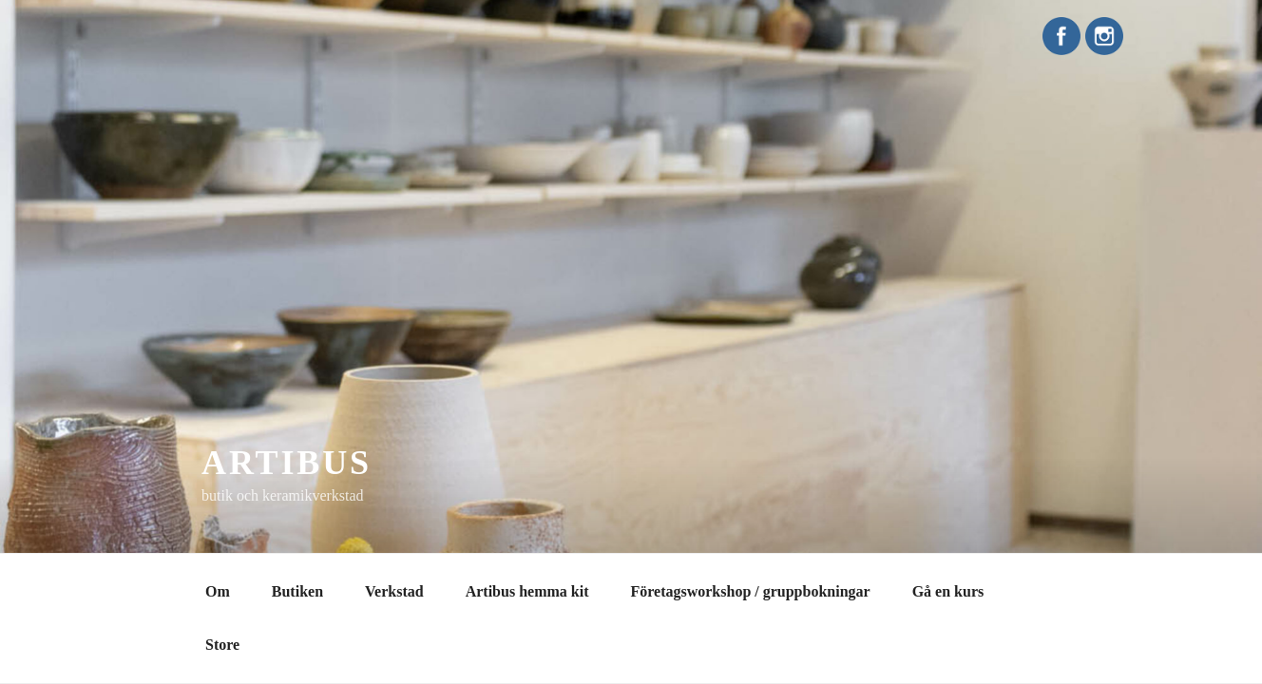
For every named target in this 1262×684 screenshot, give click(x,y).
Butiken (297, 591)
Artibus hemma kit (527, 591)
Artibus (286, 463)
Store (222, 644)
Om (217, 591)
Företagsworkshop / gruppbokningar (750, 591)
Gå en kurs (948, 591)
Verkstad (394, 591)
